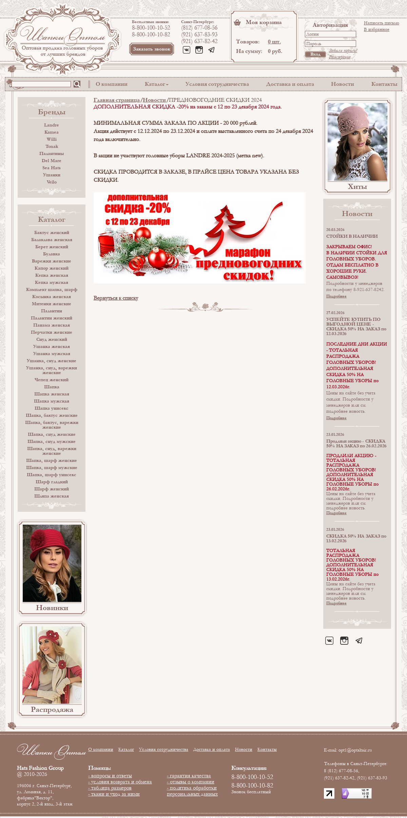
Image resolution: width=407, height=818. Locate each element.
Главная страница (117, 100)
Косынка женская (51, 296)
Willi (52, 139)
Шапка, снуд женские (52, 434)
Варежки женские (51, 261)
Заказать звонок (151, 49)
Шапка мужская (51, 401)
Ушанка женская (51, 346)
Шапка (51, 387)
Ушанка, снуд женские (51, 361)
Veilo (52, 182)
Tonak (51, 146)
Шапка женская (51, 394)
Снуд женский (51, 339)
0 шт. (274, 41)
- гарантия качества (189, 776)
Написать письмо (381, 23)
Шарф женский (51, 489)
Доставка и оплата (290, 84)
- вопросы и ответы (110, 776)
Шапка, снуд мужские (51, 441)
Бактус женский (51, 232)
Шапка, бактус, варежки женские (51, 425)
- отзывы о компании (190, 782)
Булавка (51, 254)
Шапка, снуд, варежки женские (51, 451)
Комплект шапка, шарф (51, 289)
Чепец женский (52, 380)
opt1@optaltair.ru (355, 750)
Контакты (384, 84)
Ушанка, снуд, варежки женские (51, 370)
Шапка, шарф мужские (51, 467)
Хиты (357, 186)
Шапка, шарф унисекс (51, 475)
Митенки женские (51, 304)
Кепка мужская (51, 282)
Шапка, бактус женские (52, 415)
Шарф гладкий (52, 482)
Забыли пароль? (343, 50)
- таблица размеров (110, 788)
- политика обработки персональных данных (192, 791)
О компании (112, 84)
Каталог (155, 84)
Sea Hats (51, 168)
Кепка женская (51, 275)
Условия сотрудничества (217, 84)
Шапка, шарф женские (51, 460)
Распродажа (52, 709)
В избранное (376, 29)
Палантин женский (51, 318)
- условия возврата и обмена (120, 782)
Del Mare (51, 160)
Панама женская (51, 325)
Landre (51, 125)
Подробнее (336, 296)
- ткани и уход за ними (114, 794)
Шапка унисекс (52, 408)
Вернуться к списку (116, 298)
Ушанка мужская (51, 353)
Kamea (51, 132)
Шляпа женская (51, 496)
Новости (342, 84)
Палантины (51, 153)
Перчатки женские (51, 332)
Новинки (52, 607)
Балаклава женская (51, 239)
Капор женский (52, 268)
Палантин (51, 311)
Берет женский (51, 247)
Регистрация (339, 57)
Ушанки (51, 175)
